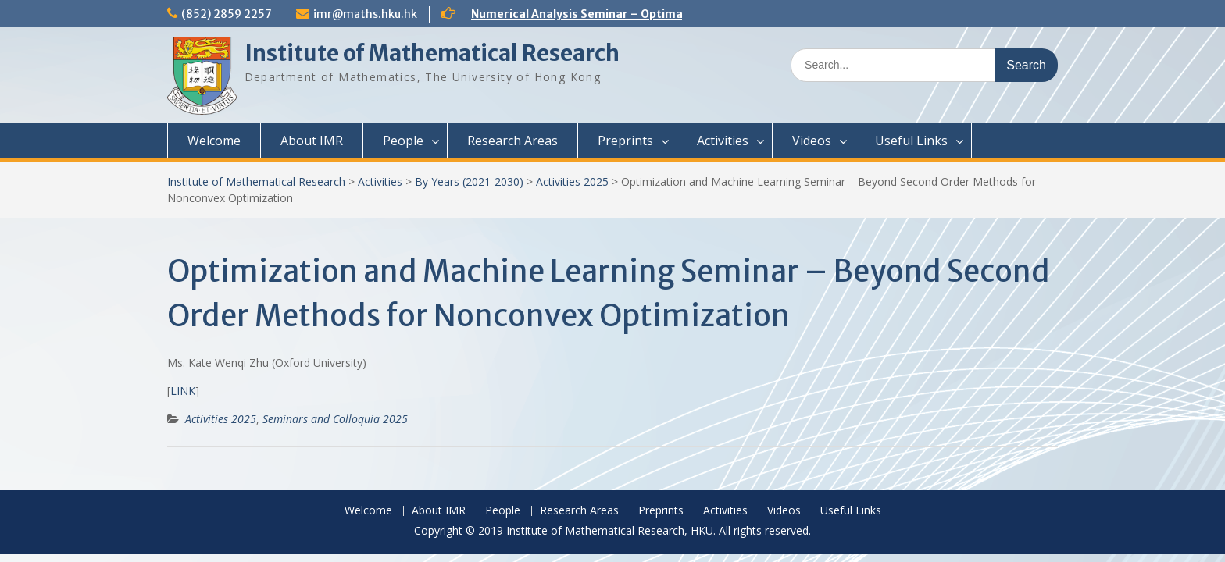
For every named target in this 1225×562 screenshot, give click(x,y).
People (403, 140)
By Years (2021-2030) (469, 181)
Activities (722, 140)
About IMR (311, 140)
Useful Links (911, 140)
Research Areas (512, 140)
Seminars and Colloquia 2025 (335, 418)
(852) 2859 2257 (226, 14)
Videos (811, 140)
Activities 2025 (572, 181)
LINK (182, 390)
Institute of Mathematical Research (432, 53)
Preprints (625, 140)
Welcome (214, 140)
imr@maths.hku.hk (365, 14)
